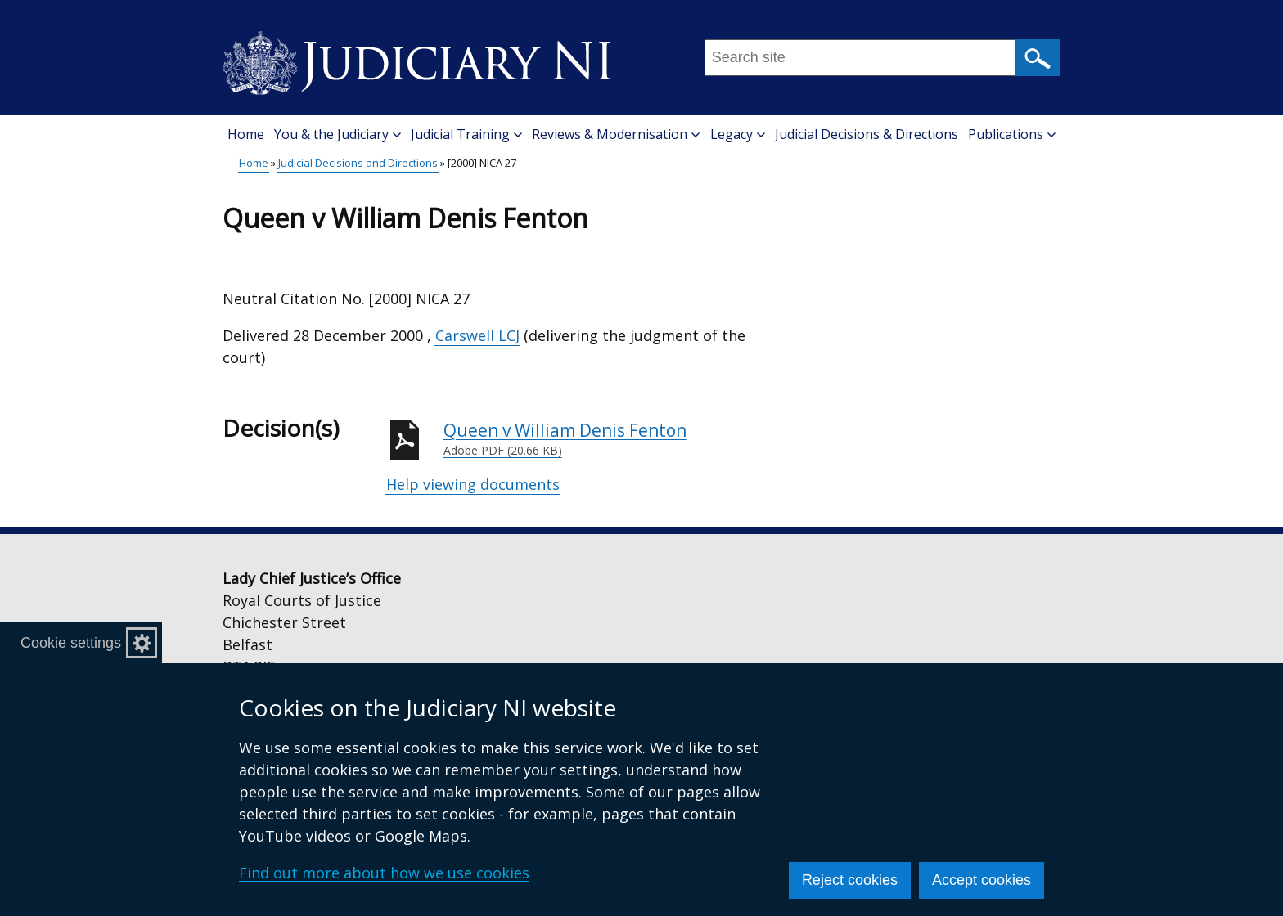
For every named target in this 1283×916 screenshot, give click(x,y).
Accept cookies (981, 880)
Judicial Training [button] (466, 134)
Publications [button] (1012, 134)
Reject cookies (850, 880)
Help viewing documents (473, 484)
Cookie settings (70, 643)
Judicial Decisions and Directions (358, 162)
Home (245, 134)
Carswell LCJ (477, 335)
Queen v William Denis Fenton (605, 439)
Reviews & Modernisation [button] (616, 134)
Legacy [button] (737, 134)
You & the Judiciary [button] (337, 134)
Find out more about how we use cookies (384, 872)
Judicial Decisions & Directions (866, 134)
